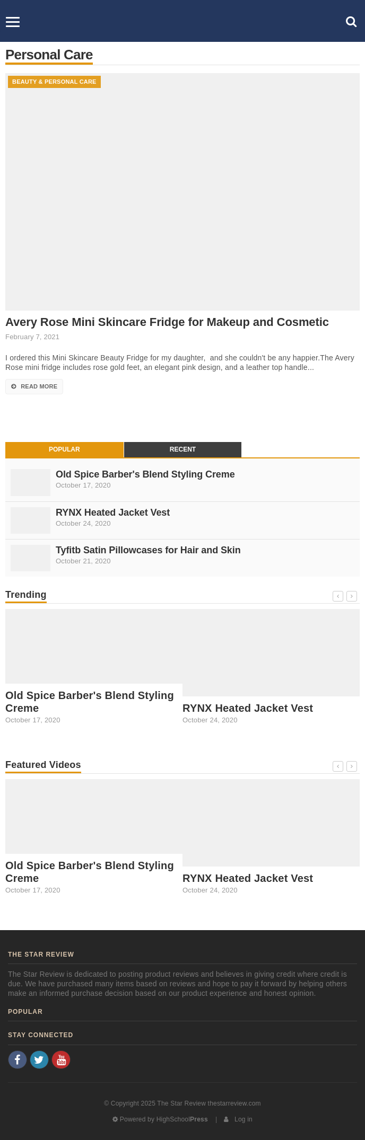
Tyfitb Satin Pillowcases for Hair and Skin (148, 550)
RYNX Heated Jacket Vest (113, 512)
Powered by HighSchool (160, 1119)
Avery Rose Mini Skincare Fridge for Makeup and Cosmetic (167, 322)
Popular (64, 449)
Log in (238, 1119)
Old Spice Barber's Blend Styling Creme (145, 474)
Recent (183, 449)
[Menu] (12, 22)
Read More (34, 386)
